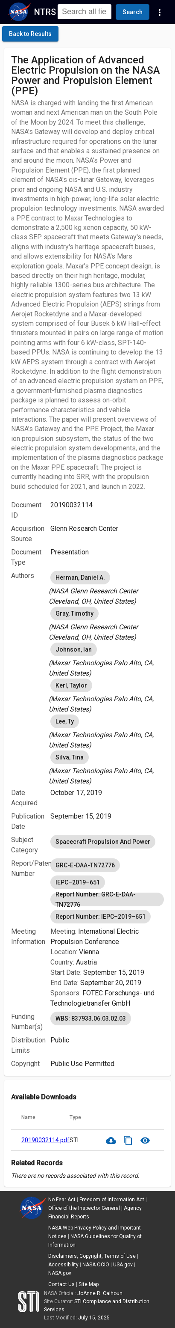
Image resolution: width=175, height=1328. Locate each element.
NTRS (45, 12)
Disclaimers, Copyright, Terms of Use (92, 1256)
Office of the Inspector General (84, 1208)
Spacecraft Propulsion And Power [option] (102, 842)
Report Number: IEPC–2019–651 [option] (100, 916)
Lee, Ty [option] (64, 721)
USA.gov (123, 1265)
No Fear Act (62, 1200)
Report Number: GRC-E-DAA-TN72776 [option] (107, 899)
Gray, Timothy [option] (74, 613)
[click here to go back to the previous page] (30, 34)
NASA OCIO (95, 1265)
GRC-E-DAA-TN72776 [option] (85, 865)
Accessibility (63, 1265)
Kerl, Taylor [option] (71, 685)
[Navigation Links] (159, 12)
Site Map (89, 1284)
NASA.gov (59, 1273)
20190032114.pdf (45, 1140)
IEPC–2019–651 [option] (77, 882)
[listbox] (107, 588)
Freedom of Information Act (111, 1200)
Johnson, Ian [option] (73, 649)
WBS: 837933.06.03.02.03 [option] (90, 1018)
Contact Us (61, 1284)
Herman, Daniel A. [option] (80, 577)
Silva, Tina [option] (69, 757)
